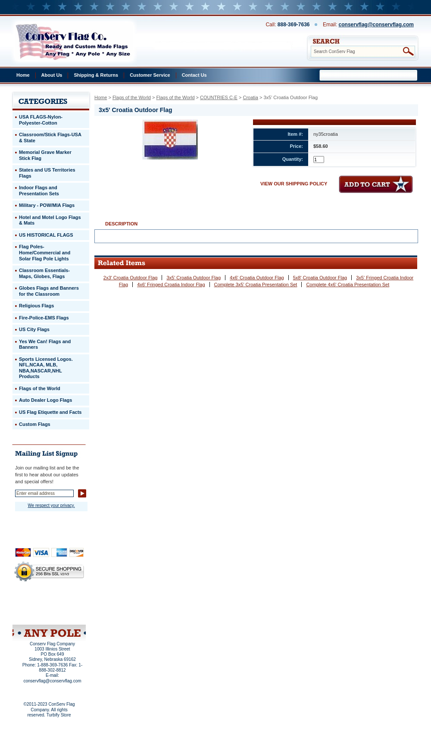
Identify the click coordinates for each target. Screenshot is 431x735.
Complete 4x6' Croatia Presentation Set (347, 284)
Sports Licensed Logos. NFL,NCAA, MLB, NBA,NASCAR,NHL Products (46, 368)
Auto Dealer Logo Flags (45, 400)
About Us (51, 75)
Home (23, 75)
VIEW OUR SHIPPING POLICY (293, 183)
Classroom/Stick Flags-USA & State (50, 137)
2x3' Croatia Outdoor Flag (130, 277)
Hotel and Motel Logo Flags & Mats (50, 220)
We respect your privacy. (51, 505)
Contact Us (194, 75)
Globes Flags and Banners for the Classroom (49, 291)
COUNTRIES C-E (218, 97)
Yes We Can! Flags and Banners (45, 344)
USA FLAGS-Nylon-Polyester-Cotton (40, 119)
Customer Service (150, 75)
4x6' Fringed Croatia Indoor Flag (171, 284)
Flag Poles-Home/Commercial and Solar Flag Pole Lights (44, 252)
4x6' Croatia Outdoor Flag (257, 277)
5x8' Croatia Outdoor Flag (320, 277)
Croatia (250, 97)
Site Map (32, 613)
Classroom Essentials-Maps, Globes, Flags (44, 273)
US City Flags (34, 329)
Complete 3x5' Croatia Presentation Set (255, 284)
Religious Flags (36, 305)
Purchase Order (66, 607)
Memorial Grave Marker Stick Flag (45, 155)
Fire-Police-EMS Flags (44, 317)
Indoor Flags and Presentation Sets (39, 190)
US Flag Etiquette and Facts (50, 412)
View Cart (65, 613)
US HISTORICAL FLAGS (46, 235)
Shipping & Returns (96, 75)
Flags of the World (131, 97)
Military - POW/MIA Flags (47, 205)
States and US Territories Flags (47, 172)
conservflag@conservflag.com (376, 25)
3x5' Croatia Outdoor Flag (193, 277)
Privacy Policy (34, 601)
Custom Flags (34, 424)
